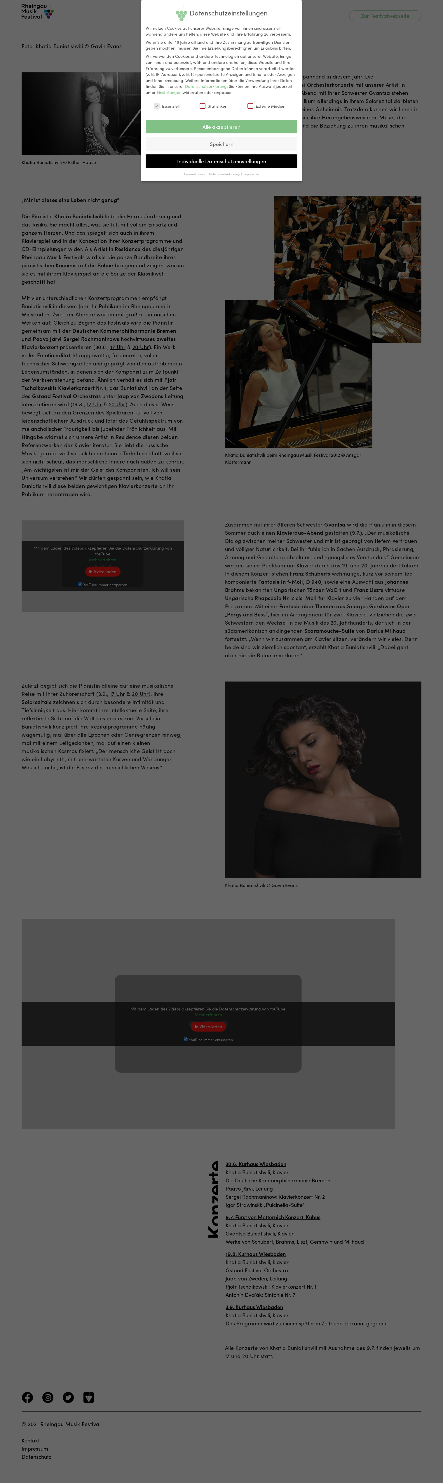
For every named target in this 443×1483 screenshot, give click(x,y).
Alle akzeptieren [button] (221, 126)
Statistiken (213, 106)
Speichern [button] (221, 143)
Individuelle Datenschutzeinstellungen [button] (221, 161)
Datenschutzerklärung (206, 86)
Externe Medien (266, 106)
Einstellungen (169, 92)
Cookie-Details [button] (195, 173)
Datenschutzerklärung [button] (224, 173)
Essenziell (166, 106)
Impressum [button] (251, 173)
